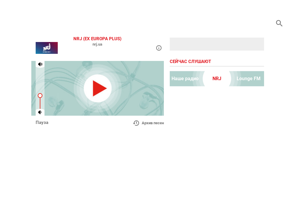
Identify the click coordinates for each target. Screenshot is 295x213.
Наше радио (185, 78)
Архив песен (148, 123)
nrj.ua (97, 44)
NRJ (216, 78)
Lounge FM (249, 78)
